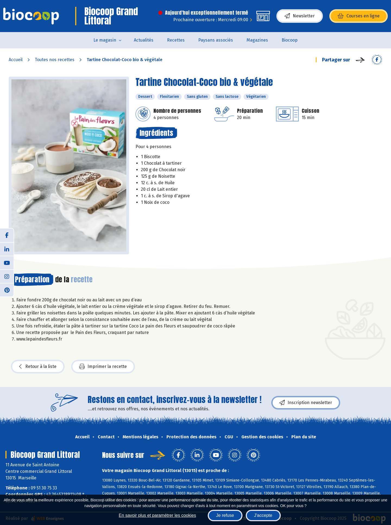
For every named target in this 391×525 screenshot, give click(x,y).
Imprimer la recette (103, 366)
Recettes (176, 40)
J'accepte (263, 515)
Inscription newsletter (305, 402)
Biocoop (290, 40)
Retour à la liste (37, 366)
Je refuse (225, 515)
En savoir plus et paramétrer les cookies (157, 515)
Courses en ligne (359, 16)
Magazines (257, 40)
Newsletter (300, 16)
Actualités (143, 40)
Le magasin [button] (104, 40)
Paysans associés (215, 40)
